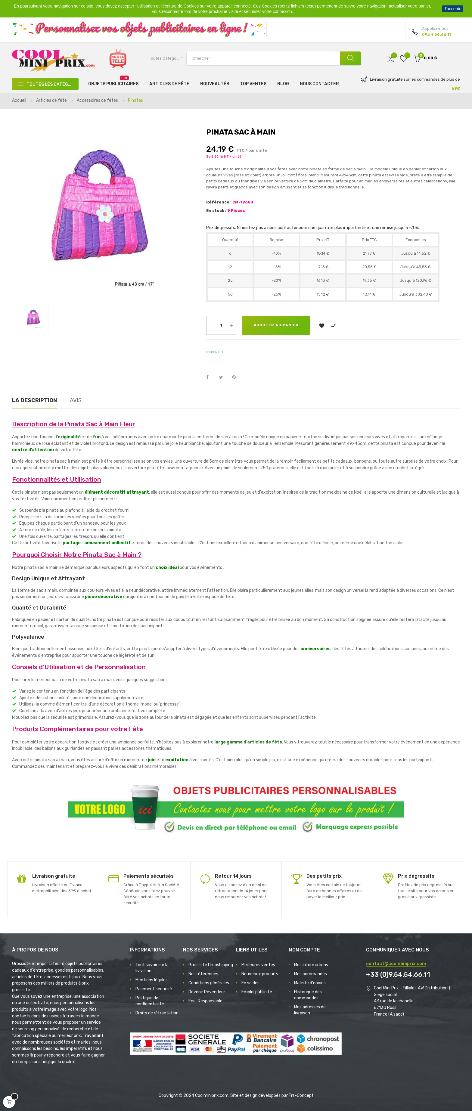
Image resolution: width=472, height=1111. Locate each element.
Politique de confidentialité (149, 1001)
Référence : (218, 202)
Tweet (223, 377)
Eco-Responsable (205, 1001)
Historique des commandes (308, 995)
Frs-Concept (301, 1095)
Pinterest (236, 377)
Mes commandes (310, 973)
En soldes (250, 982)
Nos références (203, 973)
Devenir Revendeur (206, 992)
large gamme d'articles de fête (248, 742)
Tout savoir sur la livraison (152, 967)
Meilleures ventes (258, 964)
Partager (210, 377)
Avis (76, 400)
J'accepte (452, 8)
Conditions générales (208, 982)
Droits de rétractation (157, 1013)
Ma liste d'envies (310, 982)
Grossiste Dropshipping (210, 964)
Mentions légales (151, 979)
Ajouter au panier (276, 325)
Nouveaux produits (259, 973)
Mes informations (311, 964)
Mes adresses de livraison (310, 1010)
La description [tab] (34, 400)
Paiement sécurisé (153, 989)
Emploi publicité (256, 992)
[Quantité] (221, 325)
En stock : (216, 210)
